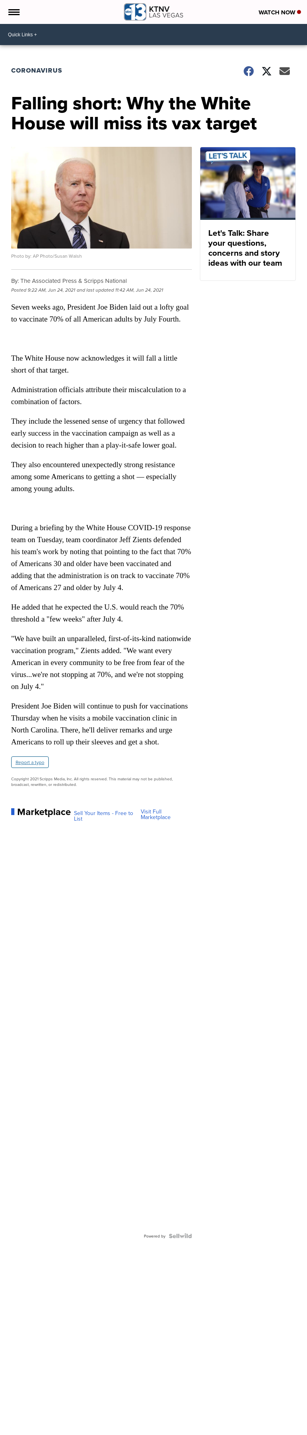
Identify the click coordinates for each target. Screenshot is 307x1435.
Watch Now (280, 12)
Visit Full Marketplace (156, 814)
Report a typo (30, 762)
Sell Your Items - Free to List (103, 815)
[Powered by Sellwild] (180, 1236)
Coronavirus (36, 70)
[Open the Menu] (13, 12)
